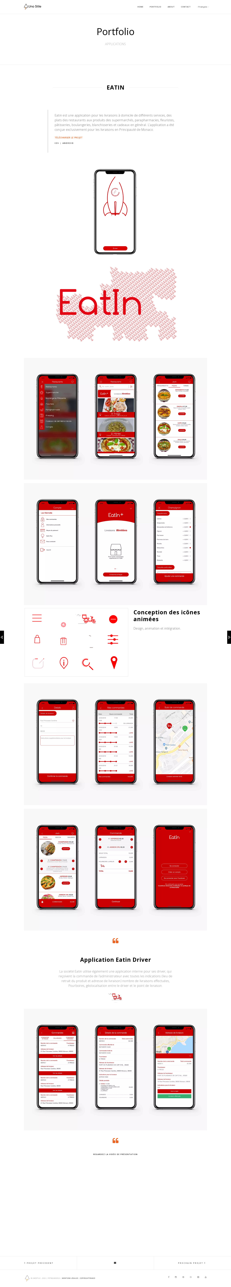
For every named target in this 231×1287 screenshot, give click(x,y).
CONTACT (186, 7)
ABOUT (171, 7)
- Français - (203, 7)
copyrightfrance (87, 1278)
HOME (140, 7)
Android (68, 143)
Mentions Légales (70, 1278)
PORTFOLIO (155, 7)
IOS (57, 143)
